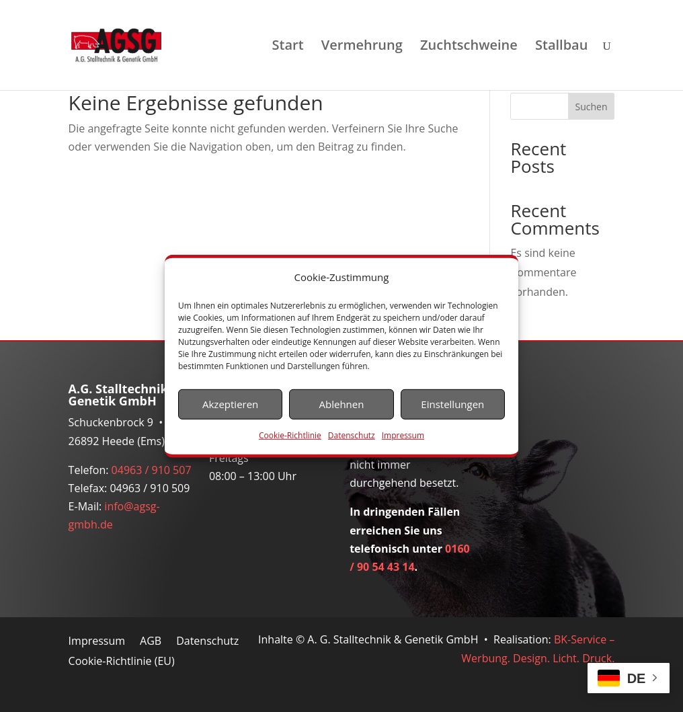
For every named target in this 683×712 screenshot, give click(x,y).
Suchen (591, 106)
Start (288, 47)
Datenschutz (351, 435)
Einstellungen (452, 404)
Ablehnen (341, 404)
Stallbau (561, 47)
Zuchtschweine (469, 47)
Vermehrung (362, 47)
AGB (150, 642)
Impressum (403, 435)
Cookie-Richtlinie (290, 435)
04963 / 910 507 (152, 470)
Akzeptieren (230, 404)
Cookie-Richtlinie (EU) (122, 662)
